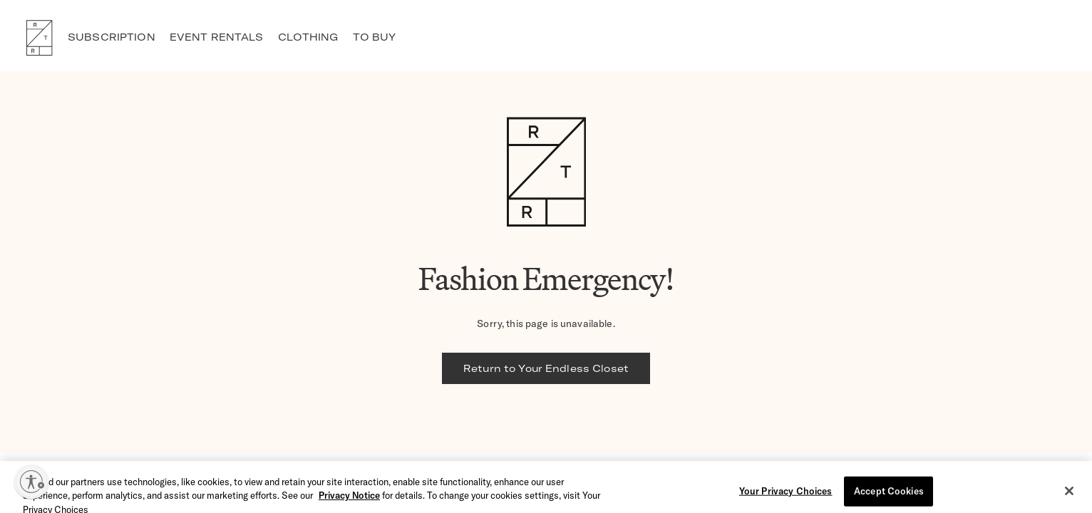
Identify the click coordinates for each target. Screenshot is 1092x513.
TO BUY (374, 37)
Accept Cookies (889, 495)
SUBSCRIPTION (111, 37)
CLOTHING (308, 37)
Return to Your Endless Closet (546, 368)
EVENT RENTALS (217, 37)
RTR (39, 38)
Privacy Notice (349, 499)
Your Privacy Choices (786, 495)
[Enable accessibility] (31, 482)
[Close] (1069, 495)
